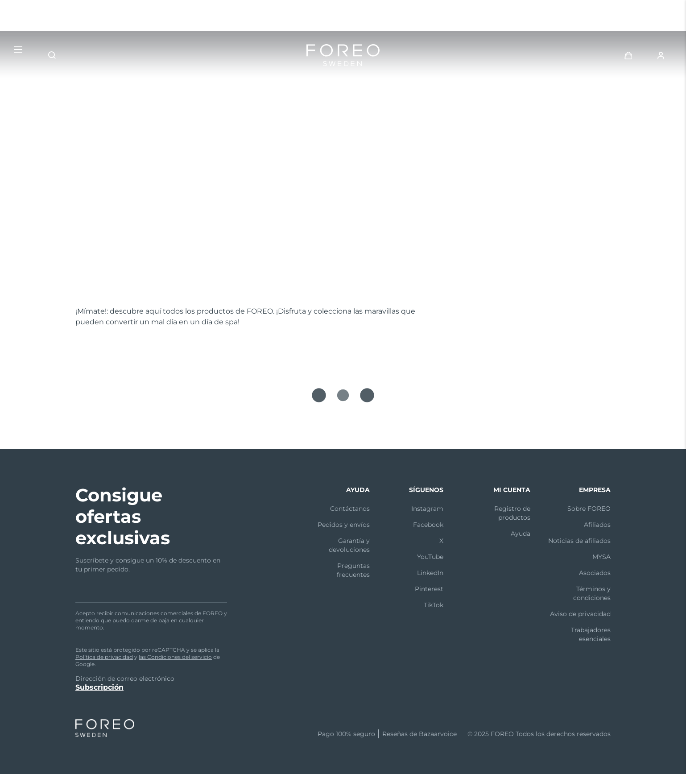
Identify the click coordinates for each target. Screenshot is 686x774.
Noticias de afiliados (579, 541)
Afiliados (597, 525)
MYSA (601, 557)
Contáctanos (350, 509)
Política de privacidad (104, 657)
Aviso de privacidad (580, 614)
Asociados (595, 573)
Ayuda (520, 534)
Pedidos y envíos (344, 525)
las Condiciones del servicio (175, 657)
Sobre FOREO (589, 509)
